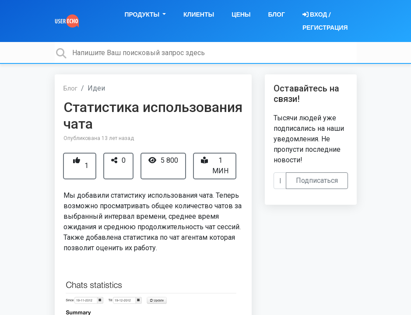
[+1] (76, 160)
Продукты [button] (142, 14)
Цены (241, 14)
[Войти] (325, 21)
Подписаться (317, 180)
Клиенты (198, 14)
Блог (276, 14)
